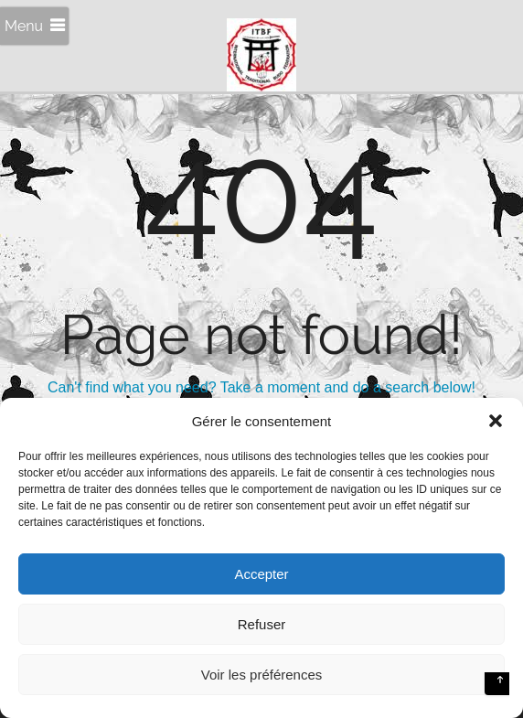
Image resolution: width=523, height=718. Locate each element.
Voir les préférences (262, 674)
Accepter (261, 574)
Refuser (262, 624)
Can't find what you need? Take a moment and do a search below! (261, 387)
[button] (495, 421)
